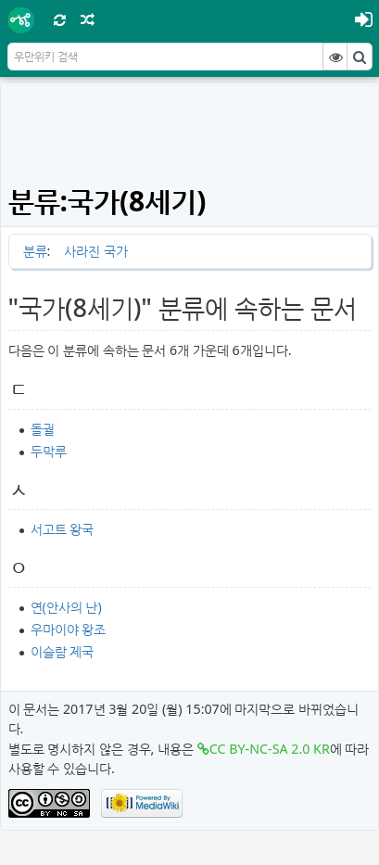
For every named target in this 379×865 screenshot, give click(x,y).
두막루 (49, 451)
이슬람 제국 (63, 651)
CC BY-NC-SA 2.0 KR (269, 748)
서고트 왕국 (63, 529)
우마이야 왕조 (69, 629)
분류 (35, 251)
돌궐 (43, 429)
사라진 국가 (96, 251)
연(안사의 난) (66, 607)
